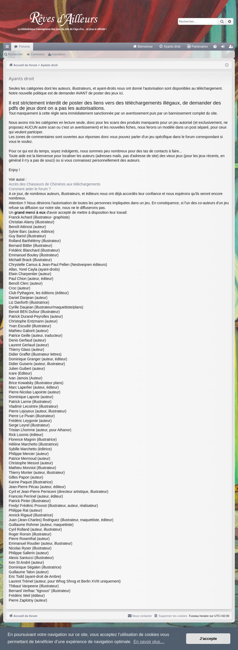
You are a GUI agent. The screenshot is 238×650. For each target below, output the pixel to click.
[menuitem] (143, 47)
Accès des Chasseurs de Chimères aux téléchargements (54, 184)
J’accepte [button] (208, 639)
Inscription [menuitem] (232, 48)
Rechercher (15, 54)
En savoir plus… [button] (148, 641)
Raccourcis (8, 48)
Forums (24, 46)
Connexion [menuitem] (224, 48)
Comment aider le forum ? (30, 189)
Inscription (59, 54)
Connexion (38, 54)
